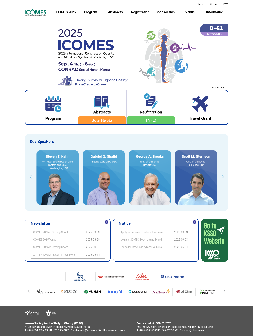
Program (90, 12)
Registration (140, 12)
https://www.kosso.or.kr (114, 330)
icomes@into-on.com (193, 330)
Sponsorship (165, 12)
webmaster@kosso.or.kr (85, 330)
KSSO (225, 4)
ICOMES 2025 (66, 12)
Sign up (213, 4)
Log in (201, 4)
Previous (31, 177)
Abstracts (115, 12)
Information (215, 12)
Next (223, 177)
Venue (190, 12)
